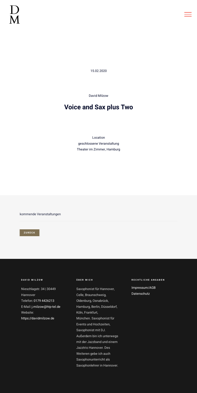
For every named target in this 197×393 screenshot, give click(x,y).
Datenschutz (141, 293)
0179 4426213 (44, 300)
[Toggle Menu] (188, 14)
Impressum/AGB (144, 287)
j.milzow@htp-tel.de (46, 306)
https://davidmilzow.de (37, 318)
